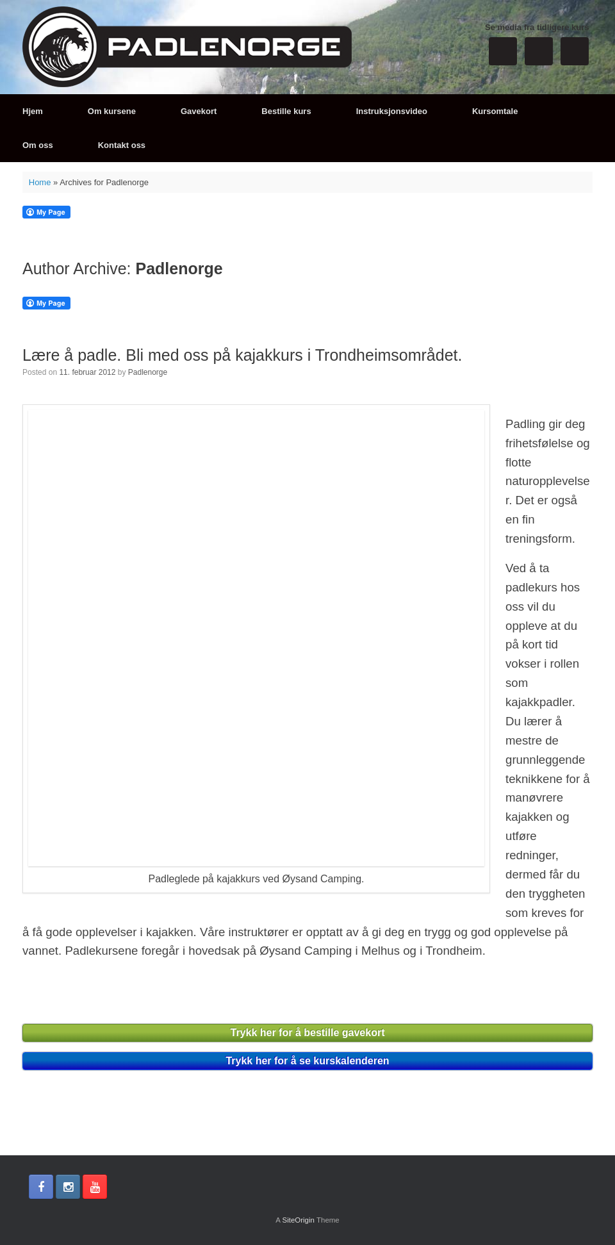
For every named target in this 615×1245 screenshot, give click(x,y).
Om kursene (112, 111)
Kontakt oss (121, 145)
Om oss (37, 145)
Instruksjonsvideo (391, 111)
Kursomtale (495, 111)
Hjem (32, 111)
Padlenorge (178, 268)
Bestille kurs (286, 111)
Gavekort (199, 111)
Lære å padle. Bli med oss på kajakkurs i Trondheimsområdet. (242, 355)
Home (40, 182)
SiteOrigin (298, 1220)
